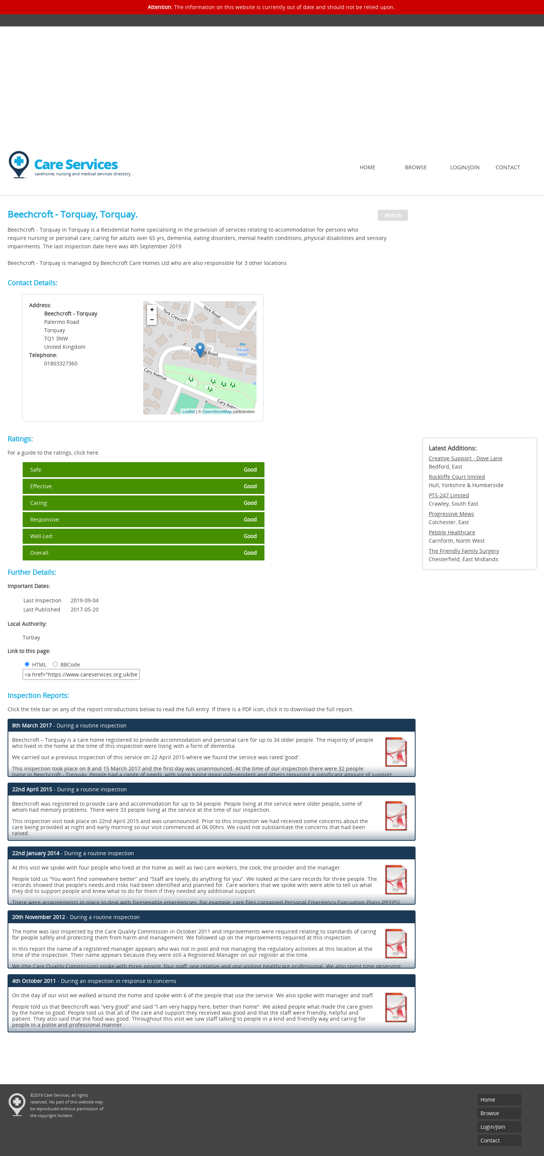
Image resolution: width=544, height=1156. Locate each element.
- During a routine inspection (69, 725)
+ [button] (152, 309)
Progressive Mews (451, 513)
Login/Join (465, 167)
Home (368, 167)
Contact (508, 167)
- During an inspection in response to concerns (94, 980)
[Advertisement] (272, 83)
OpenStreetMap (217, 411)
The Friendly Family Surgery (464, 550)
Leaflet (188, 411)
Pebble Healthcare (452, 532)
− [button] (152, 320)
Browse (416, 167)
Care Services (75, 164)
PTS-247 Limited (449, 495)
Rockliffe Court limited (457, 476)
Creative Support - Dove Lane (465, 458)
